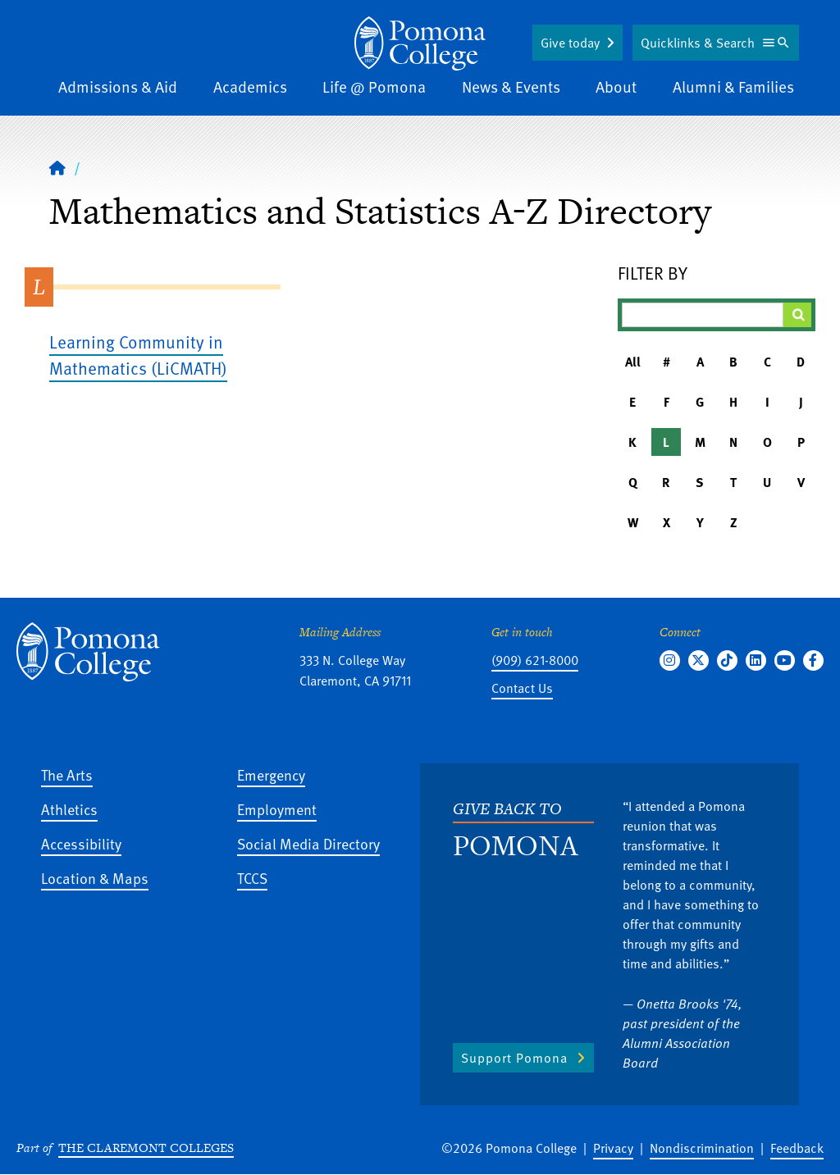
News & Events (511, 86)
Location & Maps (94, 878)
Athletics (69, 809)
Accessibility (81, 843)
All (633, 361)
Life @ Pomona (374, 86)
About (616, 86)
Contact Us (522, 688)
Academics (250, 86)
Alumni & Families (733, 86)
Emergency (271, 774)
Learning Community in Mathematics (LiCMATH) (138, 354)
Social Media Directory (308, 843)
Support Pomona (514, 1058)
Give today (570, 42)
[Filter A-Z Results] (702, 315)
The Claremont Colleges (146, 1147)
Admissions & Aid (117, 86)
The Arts (67, 774)
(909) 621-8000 (534, 660)
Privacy (613, 1148)
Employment (277, 809)
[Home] (420, 43)
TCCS (252, 878)
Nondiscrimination (702, 1148)
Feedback (797, 1148)
